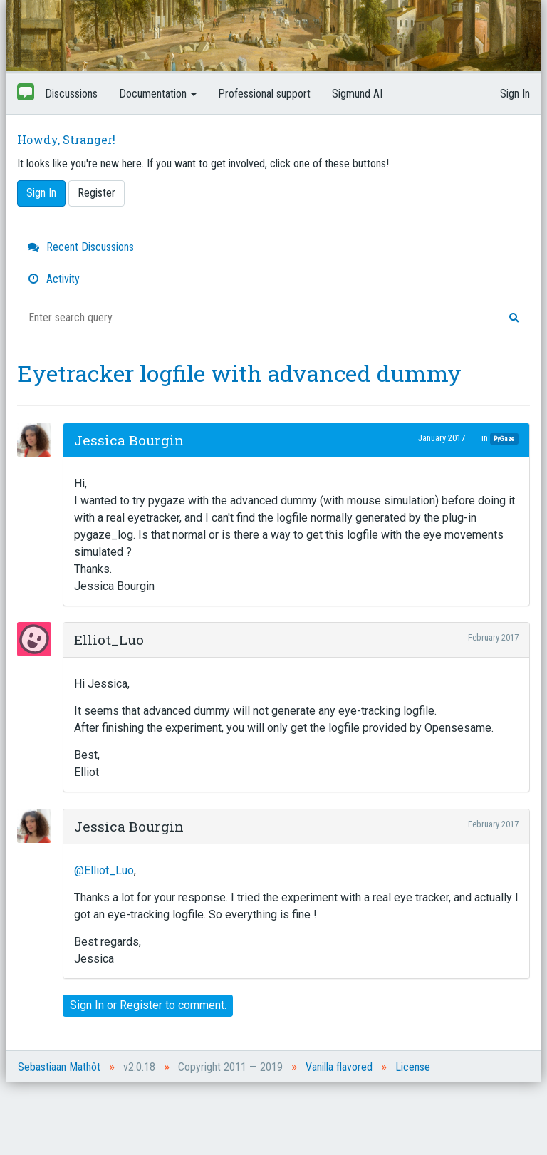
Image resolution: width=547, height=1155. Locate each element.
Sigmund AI (357, 93)
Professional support (264, 93)
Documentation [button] (158, 93)
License (412, 1067)
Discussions (71, 93)
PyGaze (504, 438)
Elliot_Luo (109, 639)
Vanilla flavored (339, 1067)
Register (96, 193)
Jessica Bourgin (129, 440)
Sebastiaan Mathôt (59, 1067)
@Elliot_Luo (104, 870)
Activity (54, 279)
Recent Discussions (81, 247)
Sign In (515, 93)
